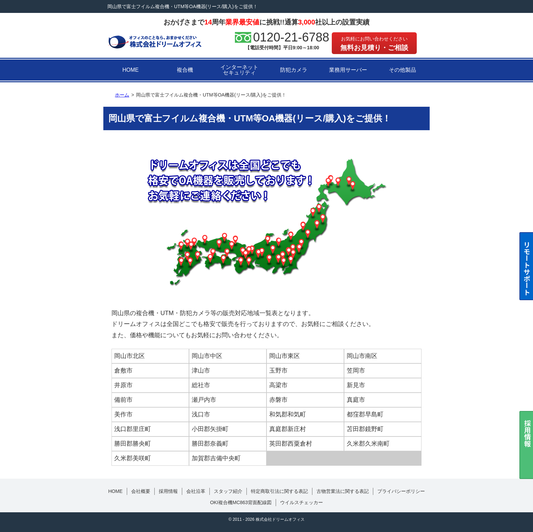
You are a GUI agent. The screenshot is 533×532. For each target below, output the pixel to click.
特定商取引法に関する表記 (279, 491)
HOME (130, 70)
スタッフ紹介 (228, 491)
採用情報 (168, 491)
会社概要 (140, 491)
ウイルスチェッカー (301, 502)
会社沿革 (195, 491)
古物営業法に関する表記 (342, 491)
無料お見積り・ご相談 (374, 43)
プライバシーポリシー (401, 491)
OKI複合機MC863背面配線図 (241, 502)
